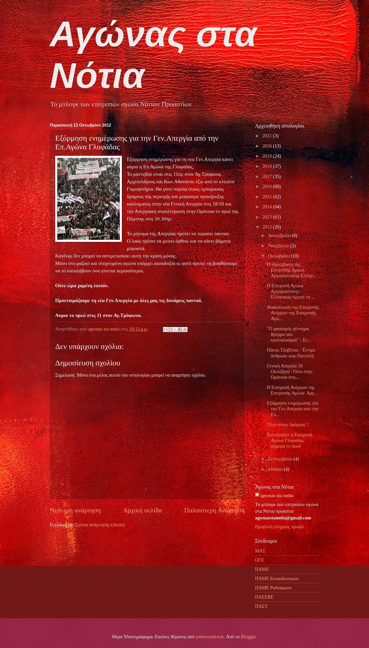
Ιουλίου (276, 469)
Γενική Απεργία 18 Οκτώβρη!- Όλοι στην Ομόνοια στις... (290, 371)
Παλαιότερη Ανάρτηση (214, 510)
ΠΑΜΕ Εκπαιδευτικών (277, 578)
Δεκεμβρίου (280, 235)
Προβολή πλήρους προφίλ (279, 526)
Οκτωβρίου (279, 256)
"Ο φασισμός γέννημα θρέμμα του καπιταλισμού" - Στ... (289, 334)
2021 (267, 135)
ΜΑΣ (260, 550)
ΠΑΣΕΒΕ (264, 597)
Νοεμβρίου (279, 245)
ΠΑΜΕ (262, 569)
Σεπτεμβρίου (281, 458)
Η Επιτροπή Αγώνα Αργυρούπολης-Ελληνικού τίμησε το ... (291, 291)
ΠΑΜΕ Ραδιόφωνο (273, 587)
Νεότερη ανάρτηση (75, 510)
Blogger (248, 636)
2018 (267, 166)
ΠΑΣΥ (261, 606)
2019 (267, 156)
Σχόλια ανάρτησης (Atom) (100, 524)
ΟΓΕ (259, 560)
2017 (267, 176)
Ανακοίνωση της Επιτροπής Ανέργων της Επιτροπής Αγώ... (293, 313)
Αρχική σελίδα (142, 510)
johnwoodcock (210, 636)
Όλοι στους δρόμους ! (287, 424)
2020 (267, 146)
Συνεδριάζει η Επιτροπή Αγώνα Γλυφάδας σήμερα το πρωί (290, 440)
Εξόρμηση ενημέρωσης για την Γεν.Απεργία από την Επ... (292, 408)
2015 (267, 196)
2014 (267, 206)
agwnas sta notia (277, 495)
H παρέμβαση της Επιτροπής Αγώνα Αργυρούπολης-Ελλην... (291, 270)
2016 (267, 186)
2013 (267, 217)
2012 (267, 227)
